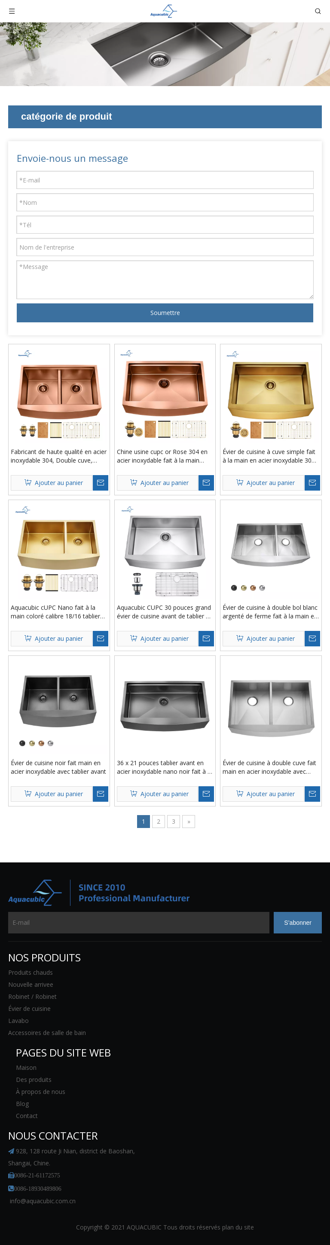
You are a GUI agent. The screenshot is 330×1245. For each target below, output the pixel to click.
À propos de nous (40, 1091)
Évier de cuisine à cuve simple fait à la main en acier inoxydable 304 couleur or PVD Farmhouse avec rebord (269, 456)
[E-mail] (138, 922)
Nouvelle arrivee (30, 984)
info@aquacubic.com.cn (43, 1201)
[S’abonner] (298, 922)
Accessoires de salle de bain (47, 1033)
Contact (27, 1116)
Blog (22, 1104)
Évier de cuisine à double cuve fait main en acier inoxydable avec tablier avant (269, 767)
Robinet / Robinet (32, 996)
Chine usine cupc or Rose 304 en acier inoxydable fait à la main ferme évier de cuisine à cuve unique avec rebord (162, 456)
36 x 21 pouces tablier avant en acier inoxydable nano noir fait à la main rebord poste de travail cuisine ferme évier (164, 767)
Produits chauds (30, 972)
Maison (26, 1067)
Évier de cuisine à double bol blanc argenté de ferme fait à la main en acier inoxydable (270, 612)
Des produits (34, 1079)
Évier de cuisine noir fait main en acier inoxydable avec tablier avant (58, 767)
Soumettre (165, 313)
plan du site (238, 1227)
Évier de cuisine (29, 1008)
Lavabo (18, 1020)
